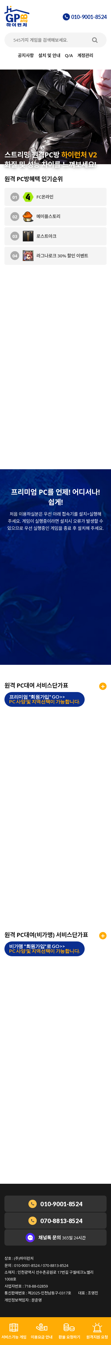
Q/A (69, 55)
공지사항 (26, 55)
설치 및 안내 (49, 55)
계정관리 (85, 55)
